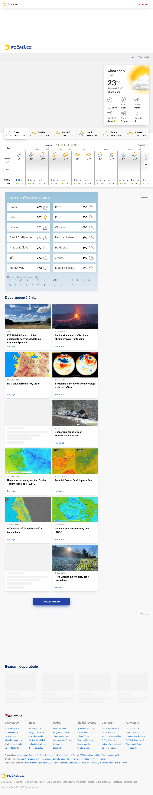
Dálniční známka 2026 (135, 732)
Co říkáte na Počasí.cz (11, 782)
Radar (91, 782)
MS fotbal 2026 (59, 729)
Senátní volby (10, 736)
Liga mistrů (57, 748)
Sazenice (20, 759)
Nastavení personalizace (125, 782)
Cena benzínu (50, 755)
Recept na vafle (83, 744)
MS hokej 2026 (35, 729)
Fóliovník (87, 759)
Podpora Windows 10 (110, 755)
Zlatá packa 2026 (64, 755)
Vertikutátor (30, 759)
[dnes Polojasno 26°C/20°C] (16, 133)
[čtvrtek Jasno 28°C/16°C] (137, 133)
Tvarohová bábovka (85, 740)
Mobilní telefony (30, 763)
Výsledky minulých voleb (15, 740)
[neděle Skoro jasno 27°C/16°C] (40, 133)
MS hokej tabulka (36, 736)
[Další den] (146, 164)
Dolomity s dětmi (109, 748)
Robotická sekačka (44, 759)
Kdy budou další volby (14, 744)
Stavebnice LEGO (45, 763)
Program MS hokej (36, 732)
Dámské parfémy (61, 763)
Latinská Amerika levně (111, 744)
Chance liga (58, 744)
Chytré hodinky (106, 763)
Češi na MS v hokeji (37, 740)
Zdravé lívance (83, 736)
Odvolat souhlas (103, 782)
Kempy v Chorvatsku (110, 729)
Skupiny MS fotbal (60, 736)
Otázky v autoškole (133, 744)
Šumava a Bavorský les (111, 736)
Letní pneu (73, 763)
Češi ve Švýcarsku (109, 740)
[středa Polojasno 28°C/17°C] (113, 133)
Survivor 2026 (78, 755)
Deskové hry (84, 763)
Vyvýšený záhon (99, 759)
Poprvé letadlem (108, 732)
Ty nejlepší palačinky (85, 729)
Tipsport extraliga (36, 748)
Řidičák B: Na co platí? (135, 740)
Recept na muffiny (84, 732)
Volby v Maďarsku (12, 748)
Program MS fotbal (61, 732)
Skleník (80, 759)
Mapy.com (23, 755)
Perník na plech (83, 748)
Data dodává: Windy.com (74, 782)
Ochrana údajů (54, 782)
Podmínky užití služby (34, 782)
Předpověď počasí (36, 755)
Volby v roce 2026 (12, 729)
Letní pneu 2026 (132, 729)
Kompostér (71, 759)
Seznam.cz (143, 4)
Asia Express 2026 (92, 755)
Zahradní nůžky (59, 759)
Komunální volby (12, 732)
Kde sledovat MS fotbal (62, 740)
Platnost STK (131, 748)
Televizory (95, 763)
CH (55, 280)
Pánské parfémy (120, 763)
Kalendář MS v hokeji (37, 744)
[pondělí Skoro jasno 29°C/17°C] (64, 133)
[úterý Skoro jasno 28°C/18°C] (88, 133)
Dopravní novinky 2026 (135, 736)
